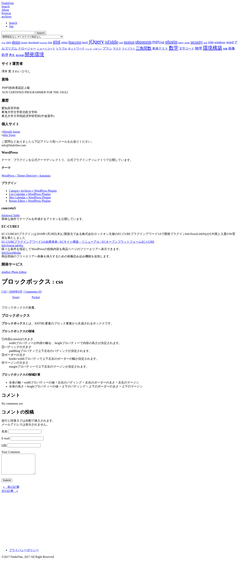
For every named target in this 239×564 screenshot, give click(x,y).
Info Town (9, 135)
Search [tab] (13, 22)
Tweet (15, 297)
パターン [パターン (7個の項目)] (97, 48)
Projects (6, 13)
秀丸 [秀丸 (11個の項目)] (12, 55)
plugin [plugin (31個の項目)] (171, 41)
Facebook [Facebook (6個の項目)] (43, 43)
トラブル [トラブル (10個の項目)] (61, 48)
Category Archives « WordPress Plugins (33, 190)
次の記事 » (9, 494)
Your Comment (10, 452)
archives (6, 16)
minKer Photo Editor (14, 272)
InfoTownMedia (11, 252)
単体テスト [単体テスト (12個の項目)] (160, 48)
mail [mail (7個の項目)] (121, 42)
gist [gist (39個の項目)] (56, 41)
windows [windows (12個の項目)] (220, 42)
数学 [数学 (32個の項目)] (174, 48)
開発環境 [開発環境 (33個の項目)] (34, 54)
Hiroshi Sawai (11, 131)
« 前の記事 (11, 490)
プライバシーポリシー (24, 554)
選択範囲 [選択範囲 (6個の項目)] (20, 55)
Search (5, 6)
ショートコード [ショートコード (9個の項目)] (46, 48)
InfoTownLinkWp (12, 245)
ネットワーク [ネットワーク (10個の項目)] (76, 48)
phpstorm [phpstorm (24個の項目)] (143, 41)
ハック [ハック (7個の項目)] (88, 48)
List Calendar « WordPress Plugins (30, 194)
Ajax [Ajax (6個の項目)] (3, 43)
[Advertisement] (113, 523)
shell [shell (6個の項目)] (205, 43)
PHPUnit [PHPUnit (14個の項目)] (158, 42)
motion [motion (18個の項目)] (129, 42)
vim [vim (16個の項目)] (211, 42)
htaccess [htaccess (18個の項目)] (75, 42)
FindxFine (7, 3)
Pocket (36, 297)
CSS (4, 291)
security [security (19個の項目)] (196, 42)
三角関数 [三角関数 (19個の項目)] (143, 48)
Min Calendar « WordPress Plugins (30, 197)
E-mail (5, 438)
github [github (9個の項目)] (64, 42)
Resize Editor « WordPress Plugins (30, 200)
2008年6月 (15, 291)
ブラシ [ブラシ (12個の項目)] (107, 48)
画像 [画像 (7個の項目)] (225, 48)
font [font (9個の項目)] (50, 42)
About (5, 9)
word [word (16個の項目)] (230, 42)
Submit (7, 484)
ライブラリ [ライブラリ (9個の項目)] (128, 48)
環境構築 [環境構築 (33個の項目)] (212, 48)
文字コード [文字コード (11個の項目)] (186, 48)
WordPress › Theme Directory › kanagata (25, 175)
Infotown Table (10, 215)
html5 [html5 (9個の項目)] (85, 42)
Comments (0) (33, 291)
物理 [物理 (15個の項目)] (198, 48)
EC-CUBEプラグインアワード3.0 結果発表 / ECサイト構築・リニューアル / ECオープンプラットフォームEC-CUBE (77, 241)
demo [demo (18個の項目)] (16, 42)
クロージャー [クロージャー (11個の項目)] (27, 48)
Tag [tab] (11, 26)
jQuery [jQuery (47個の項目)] (96, 41)
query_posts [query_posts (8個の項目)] (184, 42)
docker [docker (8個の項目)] (24, 42)
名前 (4, 431)
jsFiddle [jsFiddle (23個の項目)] (111, 42)
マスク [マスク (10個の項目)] (117, 48)
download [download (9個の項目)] (33, 42)
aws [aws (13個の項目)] (8, 42)
